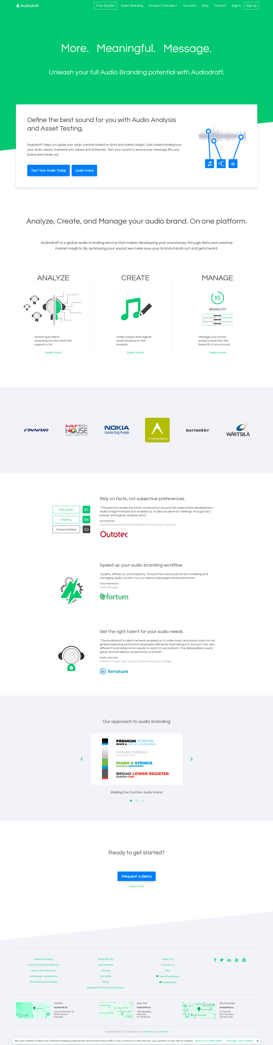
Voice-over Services (43, 970)
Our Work (105, 976)
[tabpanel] (136, 767)
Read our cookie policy (209, 1040)
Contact (220, 5)
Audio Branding (132, 5)
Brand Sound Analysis (43, 982)
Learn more (84, 170)
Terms (164, 1031)
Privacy (150, 1031)
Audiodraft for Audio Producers (105, 987)
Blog (205, 5)
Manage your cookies (240, 1040)
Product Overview (163, 5)
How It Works (105, 965)
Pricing (105, 970)
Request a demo (137, 876)
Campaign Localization (43, 976)
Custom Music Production (43, 965)
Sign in (236, 5)
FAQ (167, 970)
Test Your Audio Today (48, 170)
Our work (189, 5)
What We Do (105, 959)
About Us (167, 959)
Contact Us (168, 965)
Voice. (178, 48)
